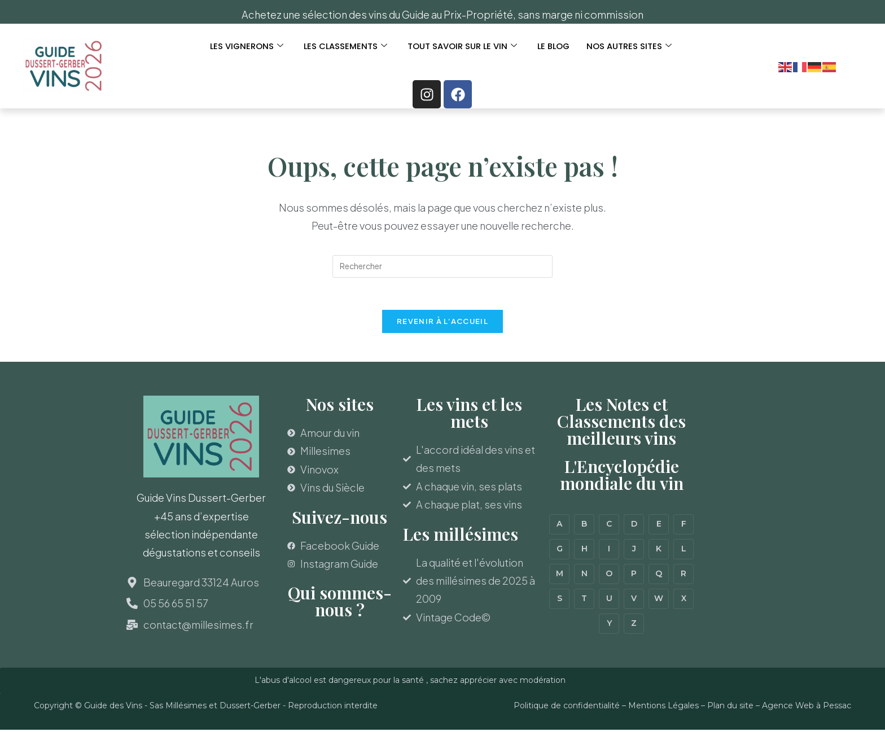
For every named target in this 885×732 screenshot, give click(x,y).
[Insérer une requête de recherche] (442, 266)
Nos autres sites (631, 46)
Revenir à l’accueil (442, 323)
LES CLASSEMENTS (345, 46)
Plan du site (730, 708)
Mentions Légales (663, 708)
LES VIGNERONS (245, 46)
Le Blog (555, 46)
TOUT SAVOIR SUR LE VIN (463, 46)
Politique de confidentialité (567, 708)
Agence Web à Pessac (806, 708)
